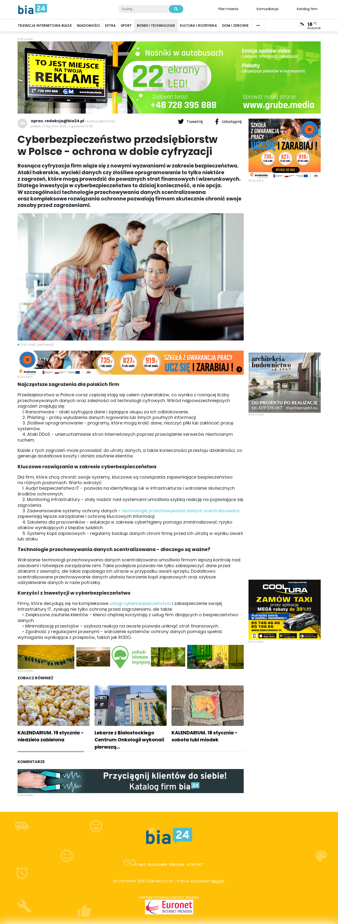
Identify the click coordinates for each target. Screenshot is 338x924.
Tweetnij (191, 121)
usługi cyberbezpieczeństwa (140, 603)
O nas (140, 864)
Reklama (177, 864)
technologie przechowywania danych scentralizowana (180, 511)
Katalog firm (307, 8)
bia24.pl (218, 881)
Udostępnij (228, 121)
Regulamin (157, 864)
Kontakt (195, 864)
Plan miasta (228, 8)
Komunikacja (267, 8)
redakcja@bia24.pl (100, 121)
